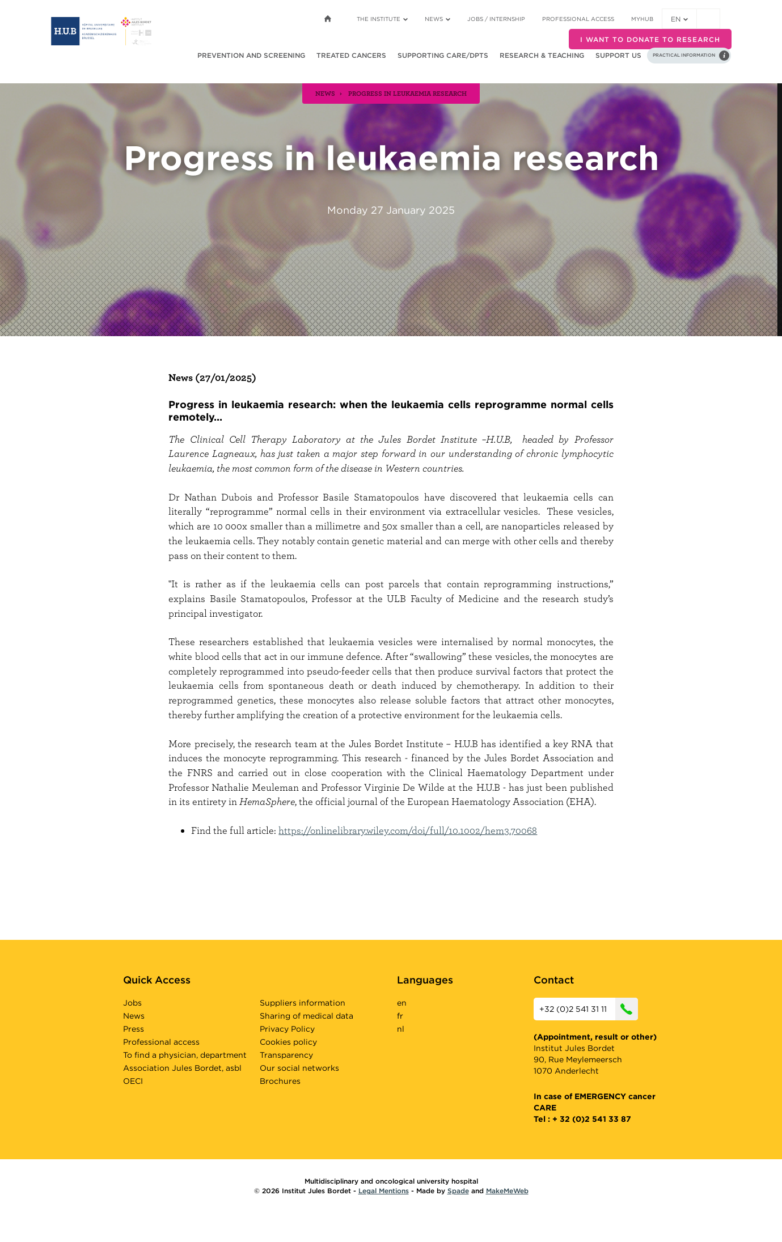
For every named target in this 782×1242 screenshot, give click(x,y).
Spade (458, 1190)
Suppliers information (302, 1002)
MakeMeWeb (507, 1190)
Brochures (280, 1081)
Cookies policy (288, 1041)
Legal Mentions (383, 1190)
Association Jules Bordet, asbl (182, 1068)
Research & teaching (542, 55)
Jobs (132, 1002)
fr (400, 1015)
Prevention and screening (251, 55)
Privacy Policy (287, 1028)
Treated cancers (351, 55)
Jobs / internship (496, 18)
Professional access (578, 18)
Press (133, 1028)
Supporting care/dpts (443, 55)
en (679, 19)
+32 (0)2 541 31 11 (588, 1009)
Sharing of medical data (306, 1015)
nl (400, 1028)
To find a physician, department (185, 1054)
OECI (133, 1081)
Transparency (286, 1054)
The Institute (382, 18)
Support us (618, 55)
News (437, 18)
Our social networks (299, 1068)
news (325, 93)
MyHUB (642, 18)
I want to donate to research (650, 39)
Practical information (684, 55)
